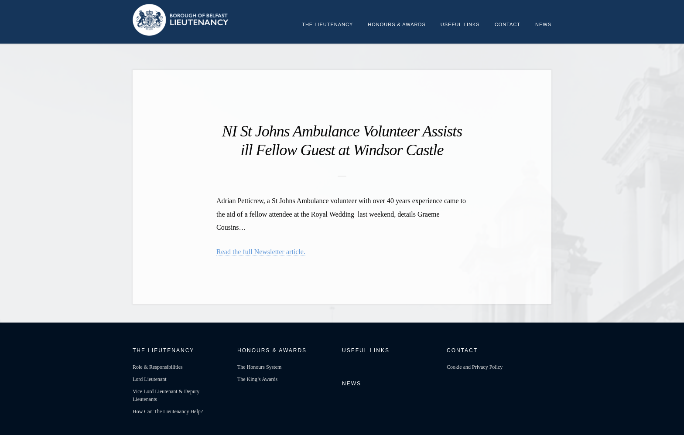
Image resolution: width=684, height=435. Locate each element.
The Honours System (259, 367)
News (543, 24)
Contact (507, 24)
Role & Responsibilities (158, 367)
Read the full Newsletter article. (260, 251)
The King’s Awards (257, 379)
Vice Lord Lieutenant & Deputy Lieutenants (166, 395)
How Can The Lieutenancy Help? (168, 411)
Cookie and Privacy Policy (475, 367)
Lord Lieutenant (150, 379)
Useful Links (460, 24)
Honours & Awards (397, 24)
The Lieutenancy (327, 24)
